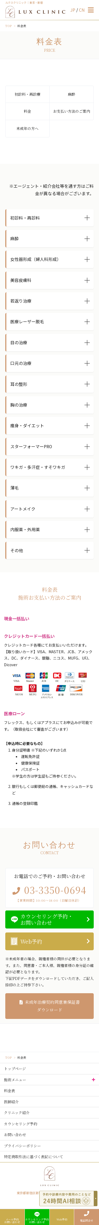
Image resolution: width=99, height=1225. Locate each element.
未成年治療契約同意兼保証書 (49, 1006)
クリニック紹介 (17, 1112)
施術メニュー (15, 1079)
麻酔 (71, 94)
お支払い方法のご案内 (71, 111)
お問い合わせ (15, 1134)
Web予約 (31, 941)
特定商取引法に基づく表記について (33, 1156)
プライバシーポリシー (22, 1145)
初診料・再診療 (27, 94)
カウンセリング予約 (20, 1123)
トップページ (15, 1068)
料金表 (9, 1090)
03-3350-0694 (55, 890)
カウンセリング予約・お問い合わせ (46, 919)
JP (73, 10)
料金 (27, 111)
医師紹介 (11, 1101)
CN (82, 10)
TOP (8, 26)
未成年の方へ (27, 128)
